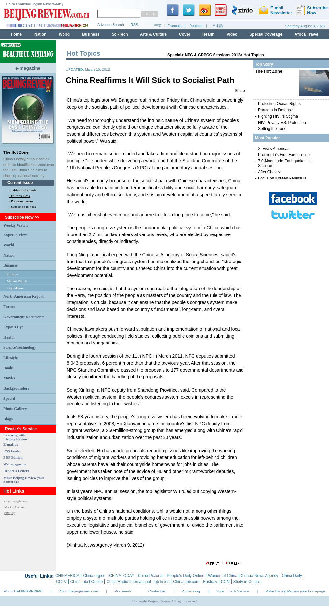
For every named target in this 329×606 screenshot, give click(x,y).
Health (9, 337)
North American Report (23, 296)
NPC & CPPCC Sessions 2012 (212, 55)
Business (10, 265)
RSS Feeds (11, 451)
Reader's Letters (16, 471)
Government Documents (23, 317)
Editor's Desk (20, 196)
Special (9, 398)
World (8, 245)
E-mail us (10, 444)
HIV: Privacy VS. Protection (282, 122)
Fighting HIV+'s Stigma (278, 116)
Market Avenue (14, 507)
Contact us (157, 591)
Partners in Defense (275, 110)
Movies (9, 378)
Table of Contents (23, 190)
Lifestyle (10, 357)
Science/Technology (19, 347)
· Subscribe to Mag (22, 206)
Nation (9, 255)
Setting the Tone (272, 128)
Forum (9, 306)
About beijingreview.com (78, 591)
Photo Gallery (15, 408)
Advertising (191, 591)
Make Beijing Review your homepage (295, 591)
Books (8, 368)
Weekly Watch (15, 225)
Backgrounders (16, 388)
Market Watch (17, 281)
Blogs (8, 419)
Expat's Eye (13, 327)
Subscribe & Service (232, 591)
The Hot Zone (16, 152)
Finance (12, 274)
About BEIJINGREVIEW (23, 591)
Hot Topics (253, 55)
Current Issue (20, 182)
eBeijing (9, 513)
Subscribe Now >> (22, 217)
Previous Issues (22, 201)
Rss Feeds (123, 591)
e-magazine (27, 68)
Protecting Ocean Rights (279, 103)
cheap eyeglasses (15, 501)
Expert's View (15, 235)
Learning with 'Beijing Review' (16, 437)
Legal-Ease (15, 288)
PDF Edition (13, 457)
